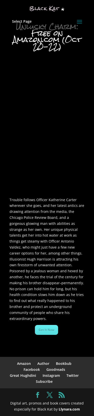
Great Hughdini (23, 375)
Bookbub (63, 363)
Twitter (72, 375)
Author (43, 363)
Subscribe (44, 381)
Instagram (51, 375)
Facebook (32, 369)
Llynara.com (69, 409)
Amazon (24, 363)
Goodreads (55, 369)
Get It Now (46, 330)
